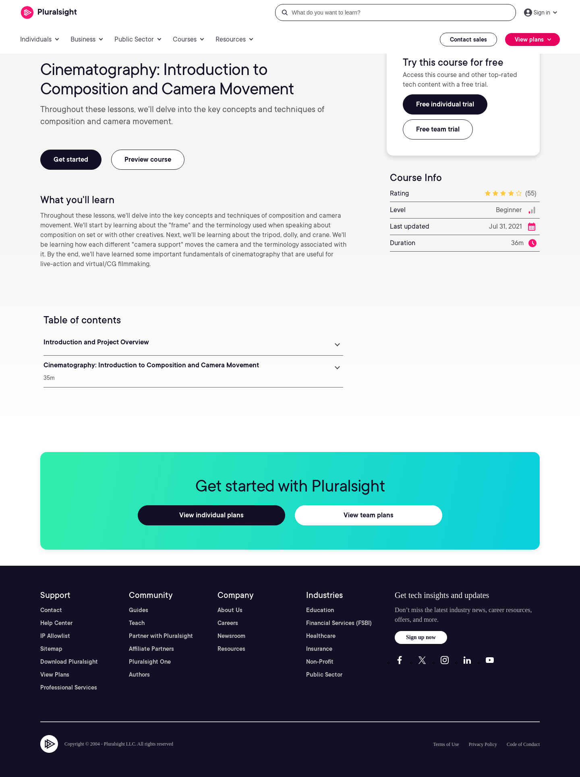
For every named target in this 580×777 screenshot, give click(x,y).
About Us (230, 610)
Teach (137, 623)
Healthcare (321, 636)
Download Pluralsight (69, 661)
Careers (228, 623)
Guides (138, 610)
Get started (71, 159)
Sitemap (51, 649)
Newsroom (231, 636)
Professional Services (68, 687)
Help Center (56, 623)
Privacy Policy (483, 744)
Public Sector (324, 674)
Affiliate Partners (151, 649)
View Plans (54, 674)
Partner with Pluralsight (161, 636)
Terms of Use (446, 744)
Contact (51, 610)
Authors (139, 674)
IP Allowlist (55, 636)
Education (320, 610)
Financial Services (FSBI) (339, 623)
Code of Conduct (523, 744)
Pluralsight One (150, 661)
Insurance (319, 649)
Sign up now (421, 637)
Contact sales (468, 39)
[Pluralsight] (49, 13)
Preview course (147, 159)
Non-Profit (320, 661)
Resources (231, 649)
